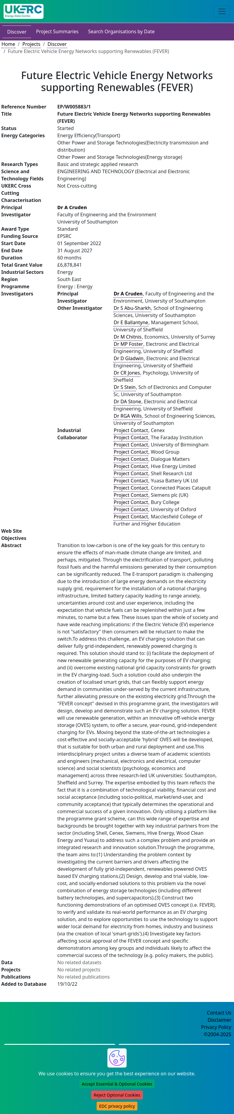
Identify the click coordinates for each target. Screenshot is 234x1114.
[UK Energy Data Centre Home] (24, 11)
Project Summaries (57, 31)
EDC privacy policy (117, 1106)
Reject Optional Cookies (117, 1095)
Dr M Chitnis (128, 336)
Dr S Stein (125, 387)
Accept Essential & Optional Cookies (117, 1084)
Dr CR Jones (127, 372)
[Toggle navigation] (222, 11)
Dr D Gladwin (128, 358)
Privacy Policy (216, 1027)
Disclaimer (219, 1020)
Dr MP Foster (128, 344)
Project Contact (131, 430)
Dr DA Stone (127, 401)
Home (8, 44)
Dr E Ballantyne (131, 322)
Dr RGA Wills (128, 416)
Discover (16, 31)
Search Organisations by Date (121, 31)
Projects (31, 44)
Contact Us (219, 1012)
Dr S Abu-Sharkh (132, 308)
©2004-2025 (217, 1034)
